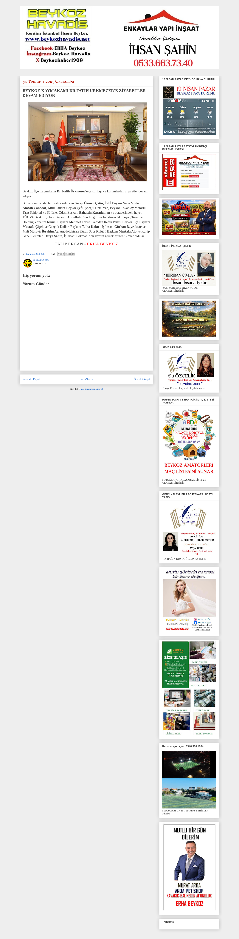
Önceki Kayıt (142, 379)
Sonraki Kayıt (31, 379)
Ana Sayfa (87, 379)
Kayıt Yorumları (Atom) (91, 389)
